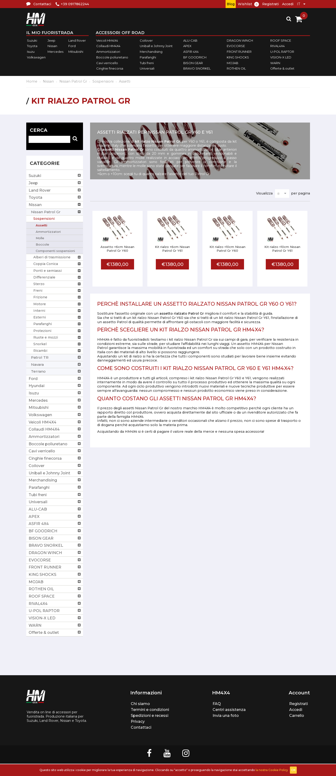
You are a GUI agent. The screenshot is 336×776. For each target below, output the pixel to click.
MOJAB (232, 63)
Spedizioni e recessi (149, 715)
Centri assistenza (229, 709)
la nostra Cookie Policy (272, 770)
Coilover (146, 40)
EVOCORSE (236, 46)
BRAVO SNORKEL (197, 68)
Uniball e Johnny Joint (156, 46)
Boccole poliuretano (112, 57)
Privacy (138, 721)
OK (293, 770)
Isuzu (31, 51)
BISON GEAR (193, 63)
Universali (147, 68)
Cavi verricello (107, 63)
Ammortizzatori (108, 51)
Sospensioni (102, 81)
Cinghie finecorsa (109, 68)
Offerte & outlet (282, 68)
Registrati (270, 4)
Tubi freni (147, 63)
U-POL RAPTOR (282, 51)
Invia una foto (226, 715)
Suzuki (32, 40)
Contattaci (141, 727)
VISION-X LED (280, 57)
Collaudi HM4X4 (108, 46)
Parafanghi (148, 57)
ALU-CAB (190, 40)
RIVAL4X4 (277, 46)
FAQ (217, 703)
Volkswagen (36, 57)
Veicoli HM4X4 (107, 40)
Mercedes (55, 51)
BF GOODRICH (194, 57)
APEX (187, 46)
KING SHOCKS (238, 57)
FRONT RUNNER (239, 51)
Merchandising (151, 51)
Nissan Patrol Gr (73, 81)
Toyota (32, 46)
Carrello (296, 715)
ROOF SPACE (280, 40)
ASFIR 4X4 (191, 51)
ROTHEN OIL (236, 68)
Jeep (51, 40)
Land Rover (77, 40)
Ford (72, 46)
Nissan (52, 46)
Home (31, 81)
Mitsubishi (75, 51)
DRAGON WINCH (240, 40)
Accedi (287, 4)
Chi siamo (140, 703)
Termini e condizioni (150, 709)
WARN (275, 63)
